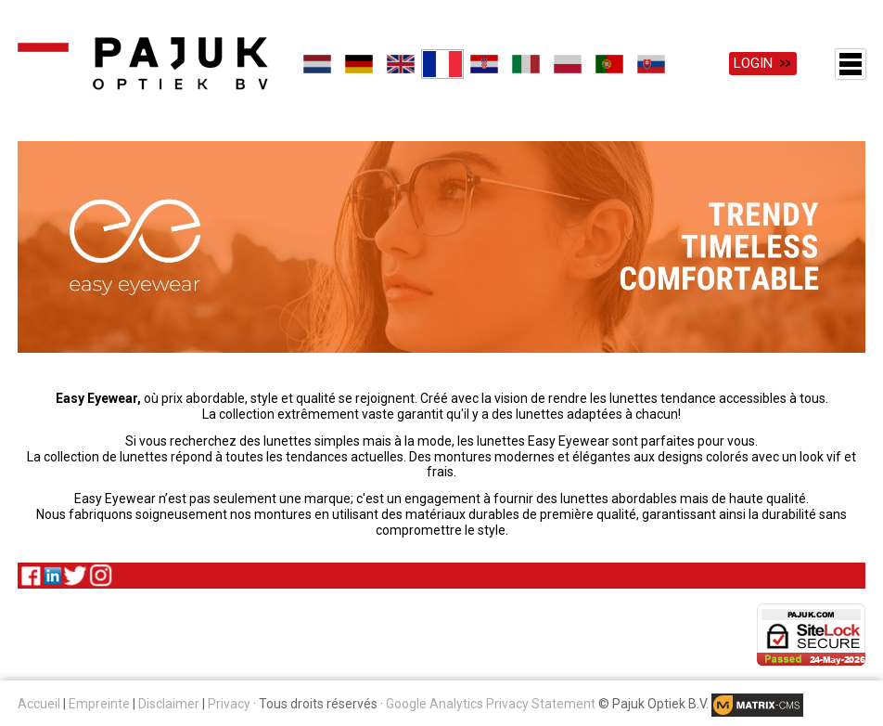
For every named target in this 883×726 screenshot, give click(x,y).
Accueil (39, 703)
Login (753, 63)
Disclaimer (168, 703)
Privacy (229, 703)
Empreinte (99, 703)
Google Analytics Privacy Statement (490, 703)
